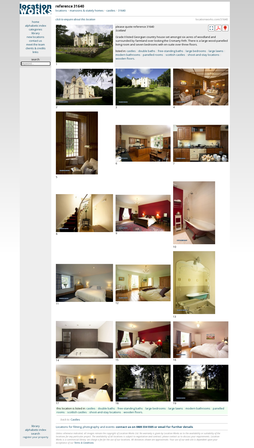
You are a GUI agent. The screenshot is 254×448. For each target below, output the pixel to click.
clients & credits (36, 48)
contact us (35, 41)
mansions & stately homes (87, 10)
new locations (35, 37)
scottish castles (175, 55)
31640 (121, 10)
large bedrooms (196, 51)
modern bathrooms (128, 55)
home (35, 22)
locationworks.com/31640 (212, 19)
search (35, 433)
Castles (75, 419)
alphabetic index (35, 25)
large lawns (216, 51)
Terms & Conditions (84, 442)
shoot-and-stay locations (203, 55)
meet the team (35, 44)
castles (110, 10)
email (162, 427)
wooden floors (125, 58)
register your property (35, 437)
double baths (146, 51)
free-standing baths (170, 51)
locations (61, 10)
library (36, 33)
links (35, 52)
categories (35, 29)
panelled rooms (153, 55)
